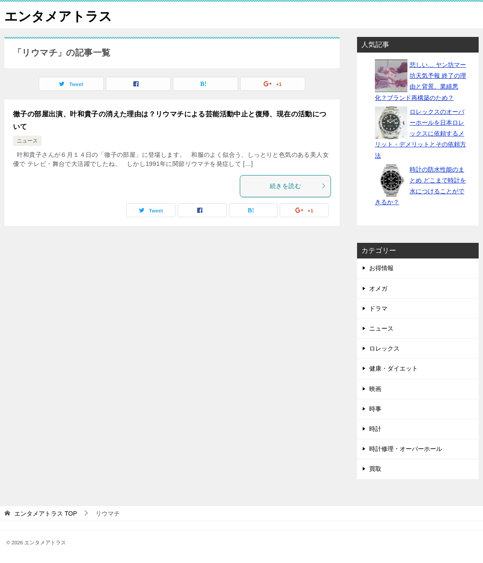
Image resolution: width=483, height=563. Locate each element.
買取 (375, 468)
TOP (45, 513)
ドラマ (378, 308)
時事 (375, 408)
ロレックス (384, 348)
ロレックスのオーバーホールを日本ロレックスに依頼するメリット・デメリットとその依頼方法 (420, 133)
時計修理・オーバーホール (405, 448)
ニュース (27, 141)
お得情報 (381, 268)
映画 (375, 388)
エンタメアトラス (58, 15)
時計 (375, 428)
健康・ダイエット (393, 368)
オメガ (378, 288)
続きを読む (298, 185)
